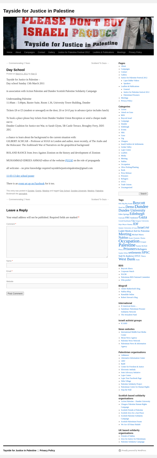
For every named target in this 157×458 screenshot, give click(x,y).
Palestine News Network (130, 341)
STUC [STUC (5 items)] (138, 256)
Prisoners (124, 176)
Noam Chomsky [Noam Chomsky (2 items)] (134, 238)
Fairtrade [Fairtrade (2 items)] (122, 218)
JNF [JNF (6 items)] (147, 227)
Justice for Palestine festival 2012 (136, 92)
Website (9, 281)
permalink (23, 194)
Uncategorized (126, 187)
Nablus (124, 161)
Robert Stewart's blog (129, 297)
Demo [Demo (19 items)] (130, 207)
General (127, 89)
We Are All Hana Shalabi (130, 424)
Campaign (125, 121)
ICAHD (124, 323)
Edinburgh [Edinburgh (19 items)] (137, 214)
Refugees (124, 179)
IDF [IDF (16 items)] (135, 224)
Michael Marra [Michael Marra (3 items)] (138, 234)
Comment (11, 224)
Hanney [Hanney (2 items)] (129, 224)
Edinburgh (125, 127)
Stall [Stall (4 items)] (121, 256)
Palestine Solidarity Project (131, 384)
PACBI (124, 274)
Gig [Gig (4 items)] (133, 221)
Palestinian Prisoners (132, 95)
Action (123, 109)
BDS (123, 115)
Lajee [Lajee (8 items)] (122, 230)
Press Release (126, 173)
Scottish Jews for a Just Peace (132, 413)
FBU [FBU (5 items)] (127, 217)
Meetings (121, 52)
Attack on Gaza (127, 112)
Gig (122, 138)
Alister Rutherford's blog (130, 289)
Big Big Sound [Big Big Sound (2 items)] (127, 203)
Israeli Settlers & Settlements (132, 144)
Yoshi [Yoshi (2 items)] (138, 260)
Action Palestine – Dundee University (135, 401)
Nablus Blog (126, 291)
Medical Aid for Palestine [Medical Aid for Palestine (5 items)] (137, 231)
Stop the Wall (126, 390)
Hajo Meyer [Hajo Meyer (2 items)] (123, 224)
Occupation (125, 164)
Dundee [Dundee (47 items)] (141, 206)
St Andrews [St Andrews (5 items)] (128, 256)
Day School (65, 191)
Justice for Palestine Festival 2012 (74, 52)
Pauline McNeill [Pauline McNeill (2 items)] (141, 246)
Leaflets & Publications (103, 52)
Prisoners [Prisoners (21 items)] (130, 249)
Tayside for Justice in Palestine (38, 10)
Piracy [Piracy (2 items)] (121, 249)
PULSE (69, 160)
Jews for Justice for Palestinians (133, 439)
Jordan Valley (126, 147)
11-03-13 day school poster (20, 175)
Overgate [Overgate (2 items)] (143, 242)
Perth (123, 170)
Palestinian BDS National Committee (135, 277)
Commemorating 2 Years (18, 63)
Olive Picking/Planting (130, 167)
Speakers (127, 83)
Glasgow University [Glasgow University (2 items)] (142, 221)
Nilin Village (126, 381)
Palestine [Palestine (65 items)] (127, 244)
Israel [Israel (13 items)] (141, 227)
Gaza (123, 135)
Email (9, 271)
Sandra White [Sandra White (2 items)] (123, 253)
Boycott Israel (126, 118)
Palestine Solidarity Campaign (133, 442)
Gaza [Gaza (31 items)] (143, 217)
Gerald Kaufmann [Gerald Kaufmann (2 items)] (125, 221)
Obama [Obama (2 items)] (142, 238)
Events (38, 191)
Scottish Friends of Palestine (132, 410)
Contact (41, 52)
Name (9, 261)
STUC (123, 182)
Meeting (45, 191)
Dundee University (78, 191)
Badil (123, 364)
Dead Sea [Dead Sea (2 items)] (122, 207)
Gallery (51, 52)
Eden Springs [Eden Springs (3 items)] (124, 214)
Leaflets (124, 153)
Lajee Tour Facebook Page (131, 378)
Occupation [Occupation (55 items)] (129, 240)
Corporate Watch (127, 271)
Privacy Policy (135, 52)
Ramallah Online (127, 294)
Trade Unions (126, 184)
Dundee (31, 191)
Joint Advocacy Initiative (130, 372)
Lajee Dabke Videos (131, 80)
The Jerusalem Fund (129, 315)
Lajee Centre (126, 150)
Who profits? (126, 280)
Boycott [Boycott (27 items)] (139, 203)
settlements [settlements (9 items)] (134, 252)
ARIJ (123, 361)
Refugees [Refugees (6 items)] (142, 249)
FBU (123, 132)
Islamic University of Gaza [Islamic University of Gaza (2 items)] (128, 228)
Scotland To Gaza (100, 63)
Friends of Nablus (128, 436)
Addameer (125, 355)
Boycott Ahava (127, 268)
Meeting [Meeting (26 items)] (125, 234)
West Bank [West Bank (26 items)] (127, 259)
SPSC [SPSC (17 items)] (146, 252)
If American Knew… (129, 306)
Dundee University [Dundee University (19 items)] (132, 210)
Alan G (34, 74)
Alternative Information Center (133, 358)
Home (9, 52)
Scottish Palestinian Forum (131, 421)
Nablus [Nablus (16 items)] (123, 237)
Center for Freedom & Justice (132, 367)
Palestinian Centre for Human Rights (135, 387)
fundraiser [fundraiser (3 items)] (134, 218)
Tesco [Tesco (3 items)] (143, 256)
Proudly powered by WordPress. (134, 450)
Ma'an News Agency (129, 338)
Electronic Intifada (128, 369)
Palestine (99, 191)
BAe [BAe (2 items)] (120, 203)
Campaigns (29, 52)
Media (123, 156)
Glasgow (124, 141)
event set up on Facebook (31, 183)
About (18, 52)
